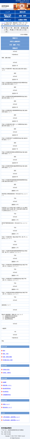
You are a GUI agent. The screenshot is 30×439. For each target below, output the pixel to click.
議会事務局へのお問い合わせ (22, 0)
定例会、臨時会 (7, 372)
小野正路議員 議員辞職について (11, 417)
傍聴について (6, 404)
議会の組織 (4, 378)
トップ (7, 12)
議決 (4, 350)
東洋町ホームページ (24, 2)
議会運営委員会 (7, 388)
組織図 (4, 382)
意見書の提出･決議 (7, 360)
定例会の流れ (6, 369)
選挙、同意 (5, 353)
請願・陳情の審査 (7, 356)
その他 (3, 413)
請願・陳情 (22, 16)
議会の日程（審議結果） (7, 15)
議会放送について (7, 407)
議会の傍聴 (4, 400)
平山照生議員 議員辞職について (11, 420)
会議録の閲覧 (22, 20)
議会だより (7, 20)
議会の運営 (4, 365)
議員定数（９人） (7, 385)
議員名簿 (22, 12)
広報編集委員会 (7, 394)
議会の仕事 (4, 346)
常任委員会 (5, 391)
